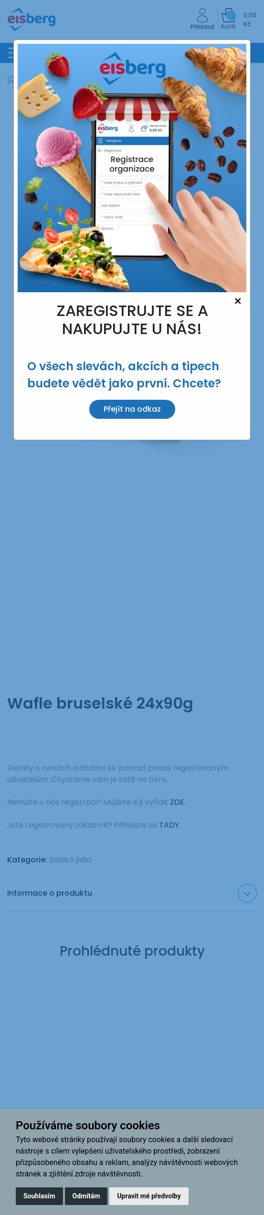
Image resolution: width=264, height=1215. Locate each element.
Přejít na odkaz (132, 409)
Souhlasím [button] (39, 1196)
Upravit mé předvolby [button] (148, 1196)
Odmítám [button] (86, 1196)
